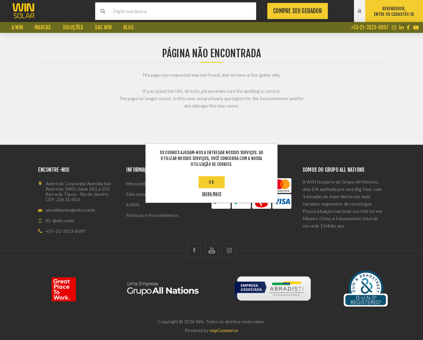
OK (211, 182)
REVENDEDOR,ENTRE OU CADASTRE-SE (394, 11)
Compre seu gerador (297, 11)
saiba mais (211, 194)
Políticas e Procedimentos (152, 215)
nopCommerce (224, 330)
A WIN (132, 204)
